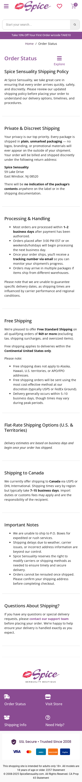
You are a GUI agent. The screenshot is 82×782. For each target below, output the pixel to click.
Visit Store (53, 704)
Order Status (15, 704)
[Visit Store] (47, 696)
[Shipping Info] (6, 717)
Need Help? (54, 724)
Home (29, 44)
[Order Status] (6, 696)
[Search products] (36, 24)
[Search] (75, 24)
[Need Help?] (47, 717)
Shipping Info (15, 724)
